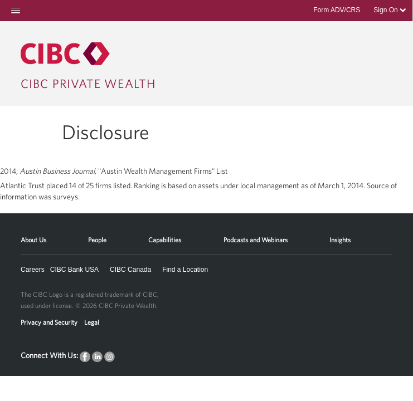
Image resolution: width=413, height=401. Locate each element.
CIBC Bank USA (74, 269)
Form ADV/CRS (336, 10)
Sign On (389, 10)
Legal (91, 322)
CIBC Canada (130, 269)
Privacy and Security (49, 322)
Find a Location (185, 269)
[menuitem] (33, 236)
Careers (33, 269)
